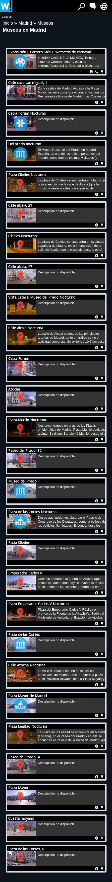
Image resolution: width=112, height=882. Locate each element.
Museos (45, 23)
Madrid (25, 23)
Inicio (8, 23)
